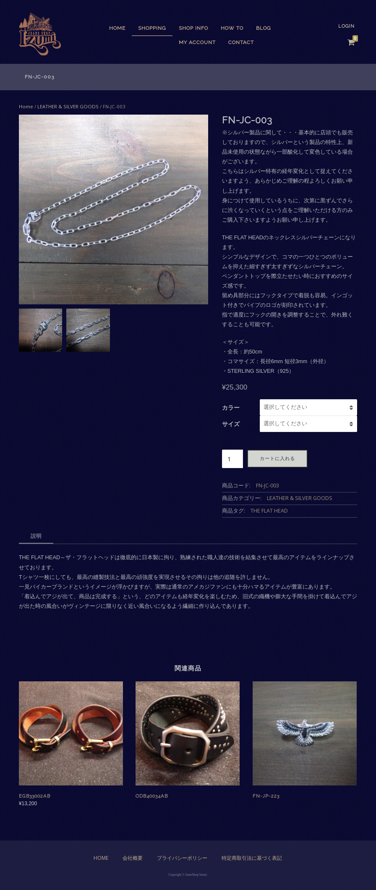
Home (117, 28)
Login (346, 26)
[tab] (36, 536)
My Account (197, 42)
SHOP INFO (193, 28)
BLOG (263, 28)
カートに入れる (277, 458)
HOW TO (232, 28)
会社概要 (133, 857)
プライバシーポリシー (182, 857)
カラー (231, 407)
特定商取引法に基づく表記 (252, 857)
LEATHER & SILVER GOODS (68, 106)
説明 (36, 535)
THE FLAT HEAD (269, 510)
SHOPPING (152, 28)
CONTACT (241, 42)
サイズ (231, 424)
